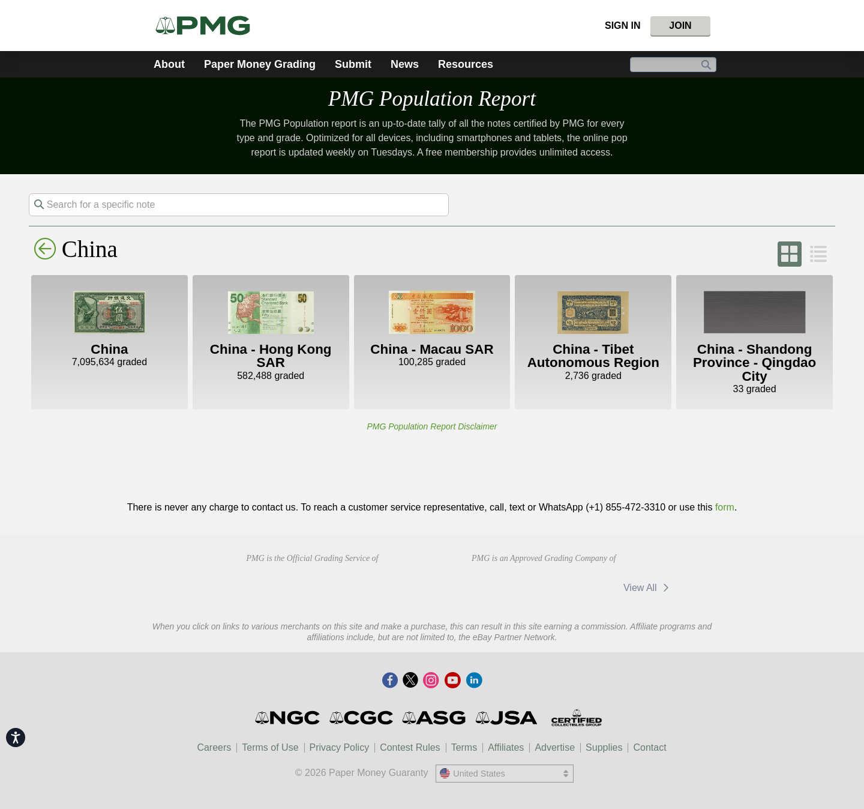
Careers (214, 747)
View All (648, 588)
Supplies (604, 747)
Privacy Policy (340, 747)
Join (680, 25)
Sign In (623, 25)
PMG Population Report (432, 99)
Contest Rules (410, 747)
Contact (649, 747)
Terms (464, 747)
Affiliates (506, 747)
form (724, 507)
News (405, 64)
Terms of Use (270, 747)
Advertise (555, 747)
